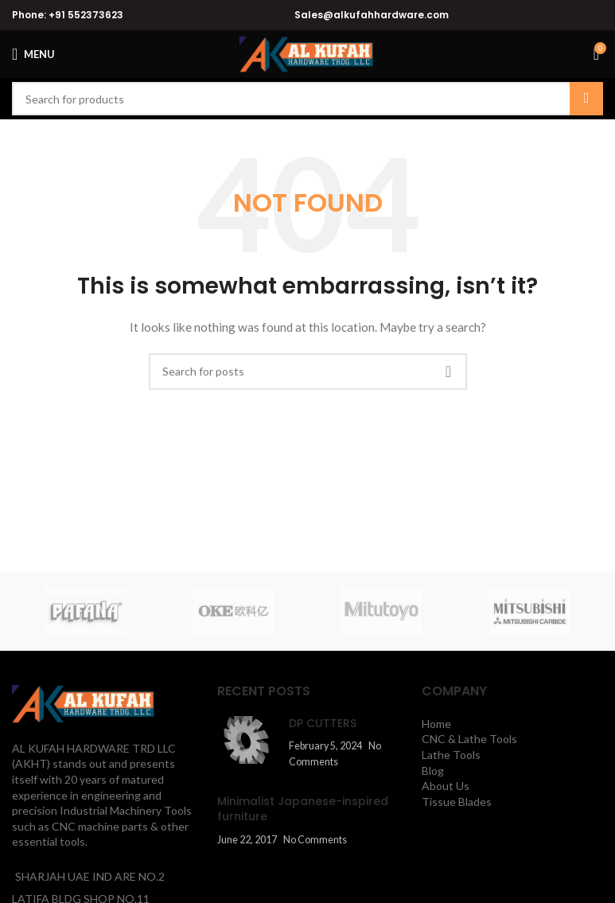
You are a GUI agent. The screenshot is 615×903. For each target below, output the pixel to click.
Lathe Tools (451, 754)
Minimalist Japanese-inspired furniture (302, 809)
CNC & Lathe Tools (469, 738)
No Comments (315, 840)
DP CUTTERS (322, 723)
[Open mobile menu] (33, 54)
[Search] (307, 98)
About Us (445, 785)
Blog (433, 770)
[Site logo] (307, 53)
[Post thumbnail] (247, 742)
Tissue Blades (457, 801)
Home (436, 723)
